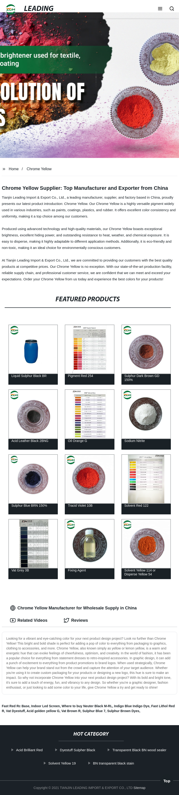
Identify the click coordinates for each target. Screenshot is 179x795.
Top (166, 783)
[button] (160, 9)
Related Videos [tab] (29, 620)
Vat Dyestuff (15, 711)
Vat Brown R (70, 711)
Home (14, 169)
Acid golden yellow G (43, 711)
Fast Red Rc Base (15, 706)
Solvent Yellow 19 (67, 763)
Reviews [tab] (76, 620)
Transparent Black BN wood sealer (144, 750)
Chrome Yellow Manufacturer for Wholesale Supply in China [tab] (73, 608)
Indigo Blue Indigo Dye (131, 706)
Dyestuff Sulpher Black (82, 750)
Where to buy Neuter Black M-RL (87, 706)
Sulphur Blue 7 (93, 711)
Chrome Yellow (39, 169)
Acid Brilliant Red (34, 750)
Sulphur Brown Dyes (123, 711)
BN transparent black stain (118, 763)
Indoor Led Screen (45, 706)
